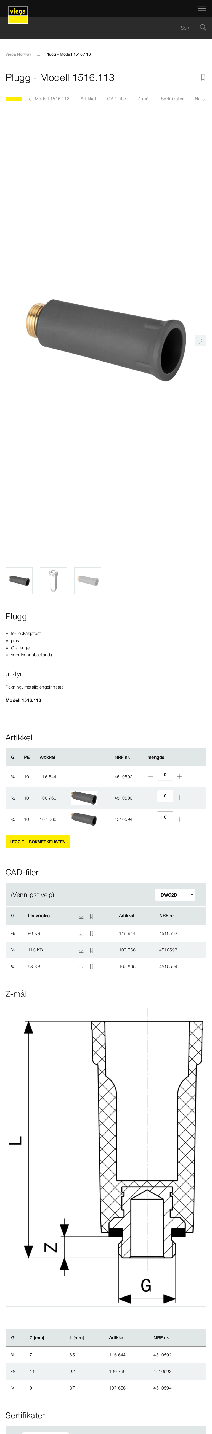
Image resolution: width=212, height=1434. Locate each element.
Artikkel (88, 98)
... (38, 54)
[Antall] (165, 775)
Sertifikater (172, 98)
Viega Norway (18, 54)
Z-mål (143, 98)
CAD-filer (116, 98)
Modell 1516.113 (52, 98)
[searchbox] (101, 28)
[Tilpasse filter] (175, 895)
